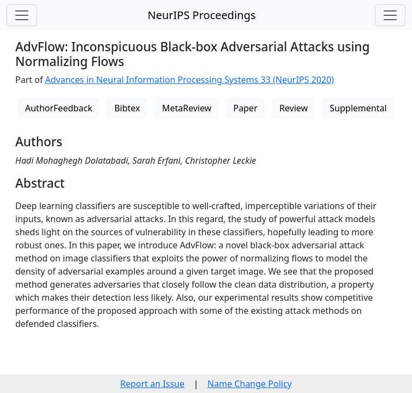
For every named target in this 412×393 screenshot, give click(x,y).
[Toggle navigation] (22, 15)
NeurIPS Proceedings (201, 15)
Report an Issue (152, 384)
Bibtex (127, 108)
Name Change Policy (249, 384)
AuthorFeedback (58, 108)
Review (293, 108)
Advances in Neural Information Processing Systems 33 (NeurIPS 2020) (189, 80)
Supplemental (358, 108)
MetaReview (186, 108)
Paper (246, 108)
